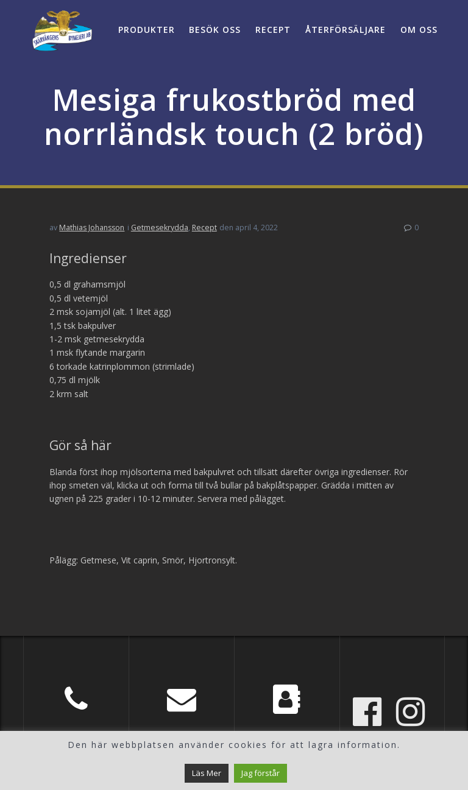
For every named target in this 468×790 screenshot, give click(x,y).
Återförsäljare (345, 29)
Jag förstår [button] (260, 772)
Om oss (419, 29)
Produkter (146, 29)
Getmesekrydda (159, 227)
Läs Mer (206, 772)
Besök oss (215, 29)
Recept (273, 29)
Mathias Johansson (91, 227)
